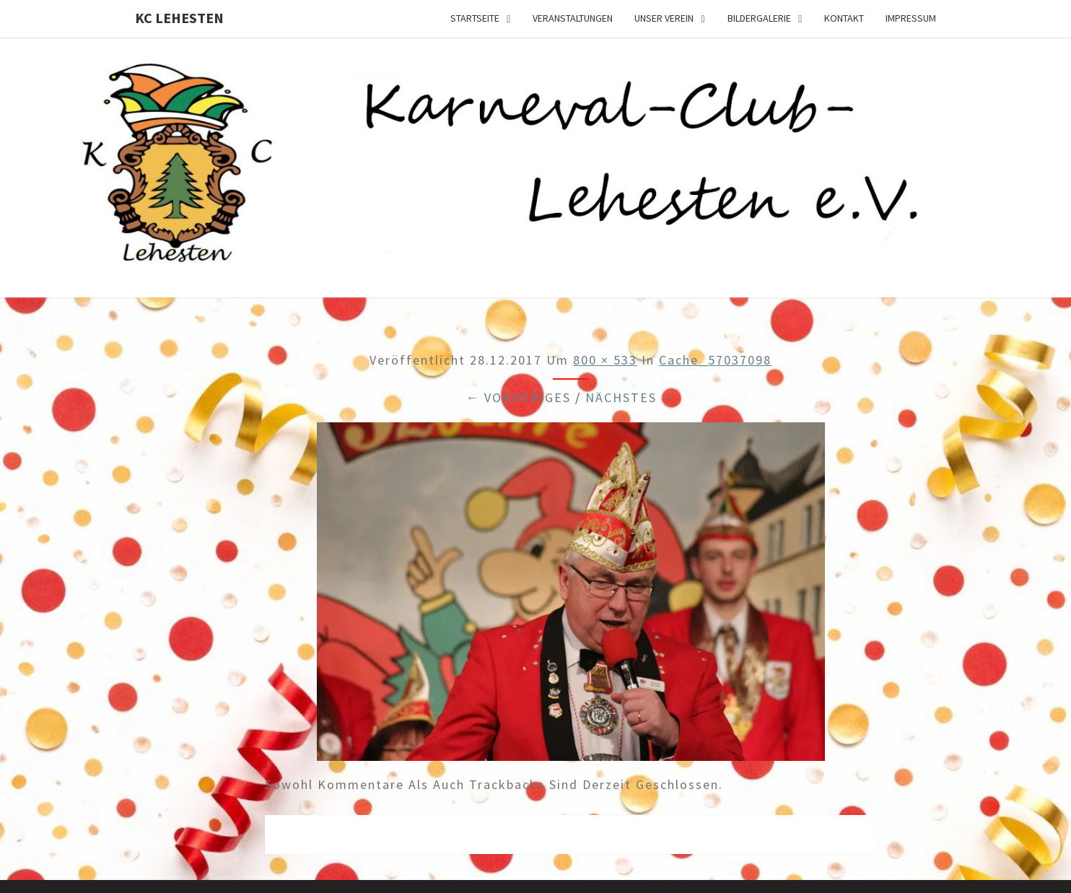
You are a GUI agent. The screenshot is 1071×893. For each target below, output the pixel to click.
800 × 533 (605, 360)
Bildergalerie (759, 18)
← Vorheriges (518, 397)
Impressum (911, 18)
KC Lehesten (179, 18)
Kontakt (844, 18)
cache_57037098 (715, 360)
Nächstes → (630, 397)
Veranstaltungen (573, 18)
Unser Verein (664, 18)
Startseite (474, 18)
